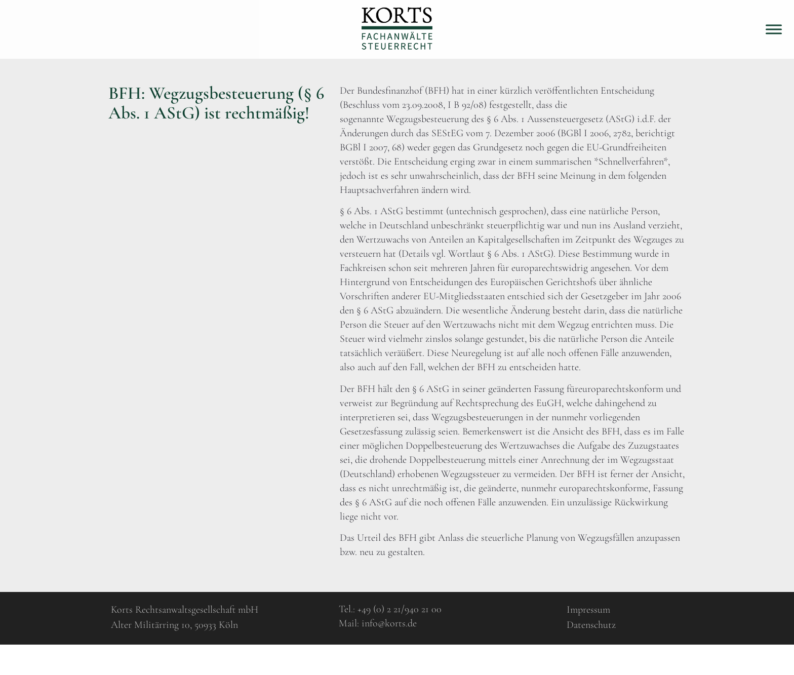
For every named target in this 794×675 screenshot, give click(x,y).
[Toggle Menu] (774, 29)
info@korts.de (389, 623)
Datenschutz (591, 625)
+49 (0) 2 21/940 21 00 (400, 609)
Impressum (588, 610)
